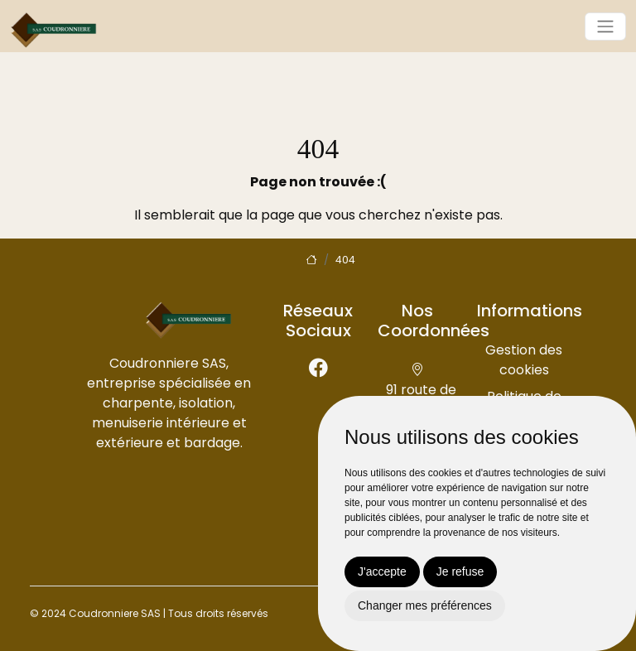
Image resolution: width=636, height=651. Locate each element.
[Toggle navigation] (605, 26)
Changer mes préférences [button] (425, 605)
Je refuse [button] (460, 571)
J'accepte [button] (382, 571)
